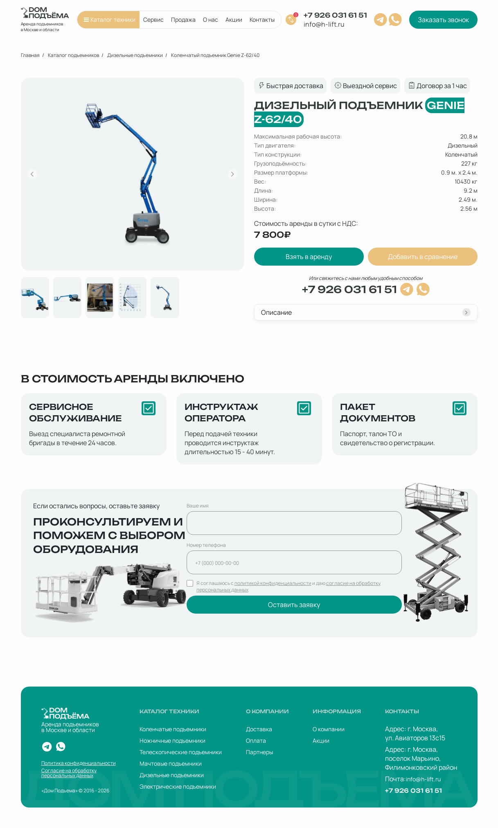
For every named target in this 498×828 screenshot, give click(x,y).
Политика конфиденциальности (78, 763)
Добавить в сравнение (422, 256)
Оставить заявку (294, 604)
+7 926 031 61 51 (335, 15)
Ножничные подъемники (172, 740)
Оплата (256, 740)
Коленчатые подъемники (173, 729)
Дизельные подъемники (172, 775)
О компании (329, 729)
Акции (233, 19)
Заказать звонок (443, 19)
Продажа (183, 19)
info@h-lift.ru (324, 24)
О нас (210, 19)
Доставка (259, 729)
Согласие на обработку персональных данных (69, 773)
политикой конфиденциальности (272, 583)
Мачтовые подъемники (171, 763)
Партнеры (259, 752)
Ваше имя (198, 505)
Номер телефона (206, 544)
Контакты (262, 19)
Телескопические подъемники (181, 752)
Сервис (153, 19)
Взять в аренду (309, 256)
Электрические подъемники (178, 786)
